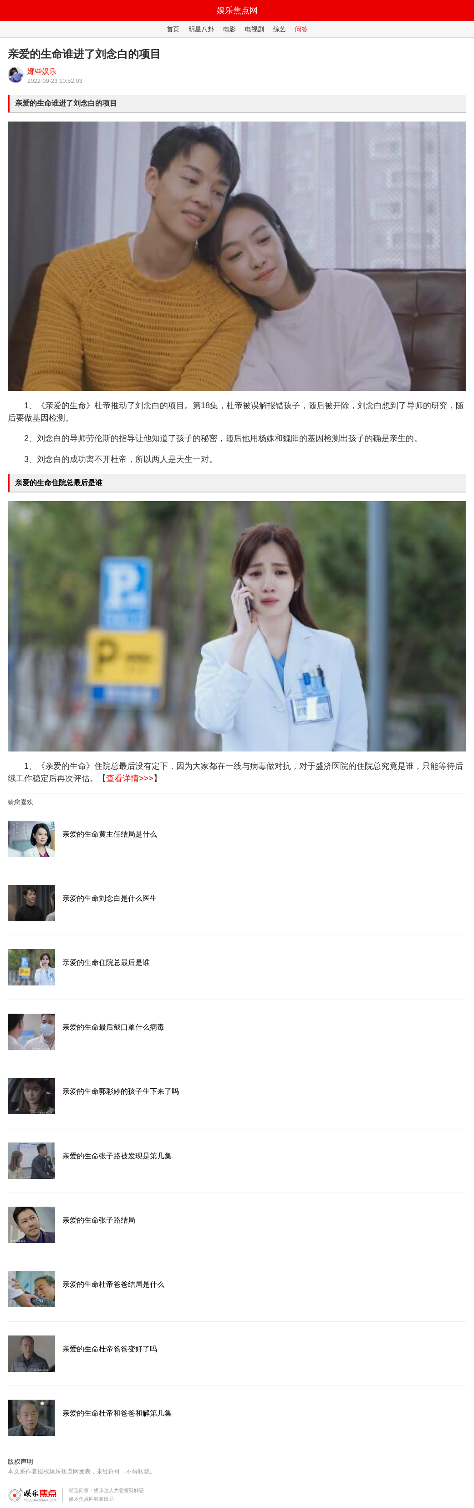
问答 (301, 29)
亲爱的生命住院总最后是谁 (58, 483)
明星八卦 (201, 29)
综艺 (279, 29)
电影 (229, 29)
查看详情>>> (129, 778)
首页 (173, 29)
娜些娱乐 (41, 71)
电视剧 (254, 29)
